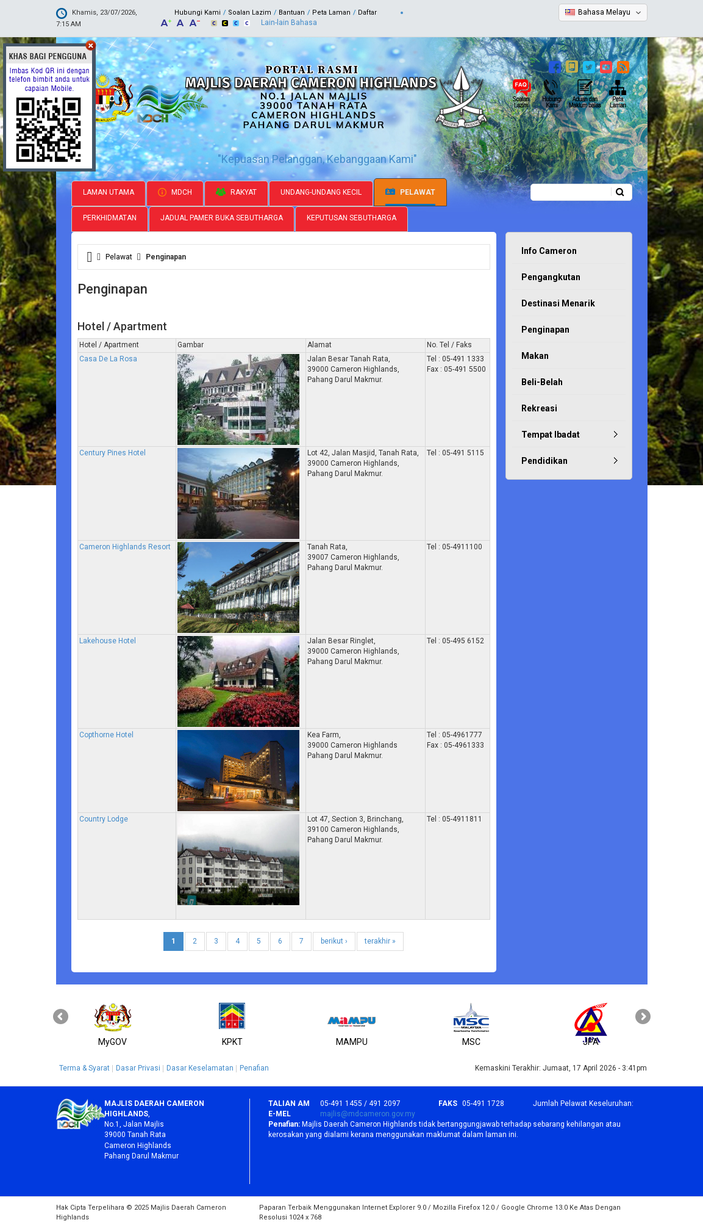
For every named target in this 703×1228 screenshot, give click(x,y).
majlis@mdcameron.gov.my (367, 1114)
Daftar (367, 12)
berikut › (334, 941)
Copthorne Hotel (106, 735)
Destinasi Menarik (558, 303)
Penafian (254, 1068)
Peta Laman (331, 12)
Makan (535, 356)
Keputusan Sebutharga (351, 218)
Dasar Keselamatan (200, 1068)
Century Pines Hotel (112, 453)
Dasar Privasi (138, 1068)
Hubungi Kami (197, 12)
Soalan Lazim (249, 12)
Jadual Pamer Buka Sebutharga (221, 218)
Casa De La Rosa (108, 359)
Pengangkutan (550, 277)
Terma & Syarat (84, 1068)
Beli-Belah (542, 382)
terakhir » (380, 941)
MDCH (175, 192)
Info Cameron (549, 251)
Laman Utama (108, 192)
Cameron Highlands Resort (125, 547)
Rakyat (236, 192)
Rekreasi (539, 408)
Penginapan (545, 329)
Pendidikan (544, 461)
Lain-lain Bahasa (289, 22)
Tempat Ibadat (550, 434)
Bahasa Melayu (604, 12)
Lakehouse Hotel (107, 641)
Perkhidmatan (110, 218)
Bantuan (292, 12)
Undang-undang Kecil (321, 192)
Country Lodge (103, 819)
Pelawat (410, 192)
